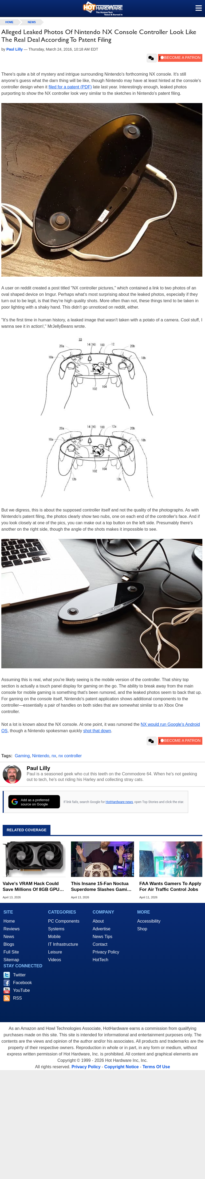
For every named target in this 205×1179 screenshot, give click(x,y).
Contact (100, 944)
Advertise (102, 929)
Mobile (54, 936)
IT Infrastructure (63, 944)
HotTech (100, 959)
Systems (56, 929)
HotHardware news (119, 802)
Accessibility (148, 921)
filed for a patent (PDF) (70, 87)
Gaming (22, 756)
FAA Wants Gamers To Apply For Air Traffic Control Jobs (170, 886)
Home (9, 921)
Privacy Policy (106, 952)
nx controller (70, 756)
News (32, 22)
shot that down (97, 730)
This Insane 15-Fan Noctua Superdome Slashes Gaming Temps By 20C (102, 887)
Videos (54, 959)
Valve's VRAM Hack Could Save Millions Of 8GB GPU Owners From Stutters (31, 887)
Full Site (11, 952)
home (9, 22)
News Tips (102, 936)
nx (54, 756)
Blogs (8, 944)
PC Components (63, 921)
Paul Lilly (38, 768)
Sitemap (11, 959)
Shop (142, 929)
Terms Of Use (156, 1067)
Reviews (11, 929)
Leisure (55, 952)
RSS (17, 998)
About (98, 921)
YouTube (21, 990)
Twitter (19, 975)
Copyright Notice (121, 1067)
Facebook (22, 982)
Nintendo (40, 756)
